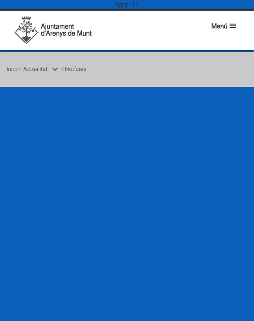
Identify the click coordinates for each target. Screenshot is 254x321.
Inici (12, 69)
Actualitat (35, 69)
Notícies (75, 69)
